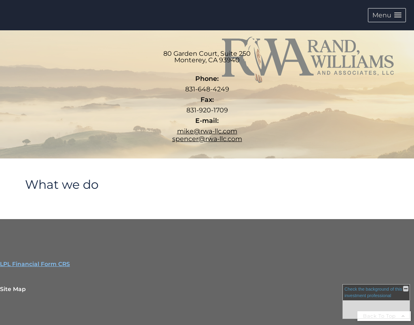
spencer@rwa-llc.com (207, 139)
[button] (387, 15)
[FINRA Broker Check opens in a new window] (376, 301)
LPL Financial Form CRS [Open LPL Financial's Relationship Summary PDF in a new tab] (35, 264)
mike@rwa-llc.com (207, 131)
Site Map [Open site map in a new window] (13, 289)
